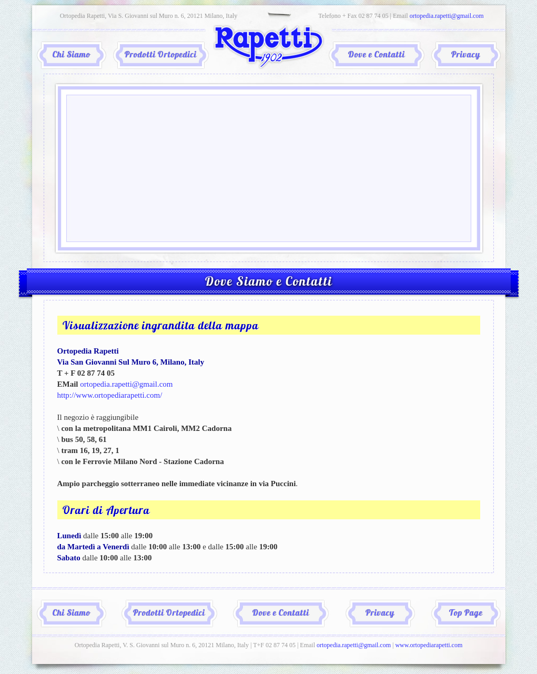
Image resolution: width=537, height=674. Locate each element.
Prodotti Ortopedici (161, 55)
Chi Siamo (71, 55)
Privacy (465, 55)
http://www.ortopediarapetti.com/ (110, 395)
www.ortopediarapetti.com (428, 645)
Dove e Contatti (376, 55)
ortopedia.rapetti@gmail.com (447, 15)
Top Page (466, 613)
